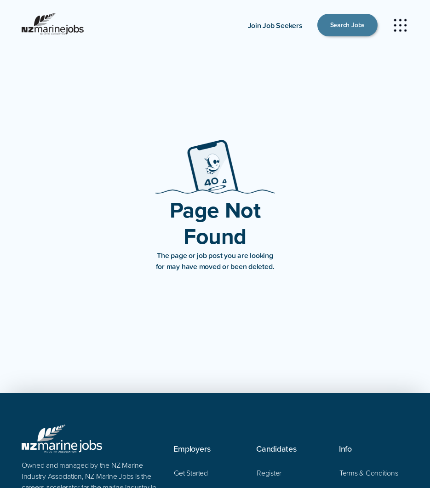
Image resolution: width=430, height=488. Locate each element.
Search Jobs (347, 24)
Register (269, 473)
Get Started (190, 473)
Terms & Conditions (368, 473)
